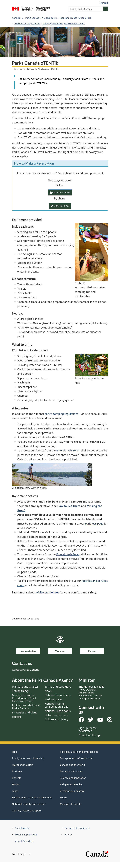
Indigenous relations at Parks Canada (26, 706)
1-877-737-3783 (60, 205)
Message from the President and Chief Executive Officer (24, 698)
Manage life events (70, 804)
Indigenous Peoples (71, 784)
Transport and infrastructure (76, 758)
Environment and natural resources (32, 797)
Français (104, 2)
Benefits (16, 777)
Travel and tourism (22, 764)
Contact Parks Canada (25, 669)
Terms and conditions (58, 686)
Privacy (68, 834)
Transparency (20, 691)
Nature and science (56, 715)
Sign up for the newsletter (88, 729)
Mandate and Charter (25, 686)
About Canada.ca (24, 841)
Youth (63, 797)
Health (15, 784)
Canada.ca (17, 17)
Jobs (14, 751)
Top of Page (21, 854)
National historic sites (58, 695)
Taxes (15, 791)
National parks (49, 17)
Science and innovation (73, 777)
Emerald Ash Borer (67, 450)
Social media (22, 828)
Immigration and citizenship (28, 758)
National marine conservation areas (56, 705)
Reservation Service (60, 193)
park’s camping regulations (61, 414)
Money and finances (71, 771)
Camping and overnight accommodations (64, 23)
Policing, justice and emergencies (79, 751)
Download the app (90, 735)
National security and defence (29, 804)
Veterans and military (72, 791)
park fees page (94, 523)
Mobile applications (26, 834)
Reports (17, 717)
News (48, 691)
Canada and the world (72, 764)
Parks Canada (32, 17)
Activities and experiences (27, 23)
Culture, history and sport (26, 810)
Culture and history (56, 719)
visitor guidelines (47, 592)
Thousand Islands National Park (75, 17)
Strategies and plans (24, 712)
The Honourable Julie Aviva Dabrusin (91, 692)
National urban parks (58, 711)
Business (17, 771)
